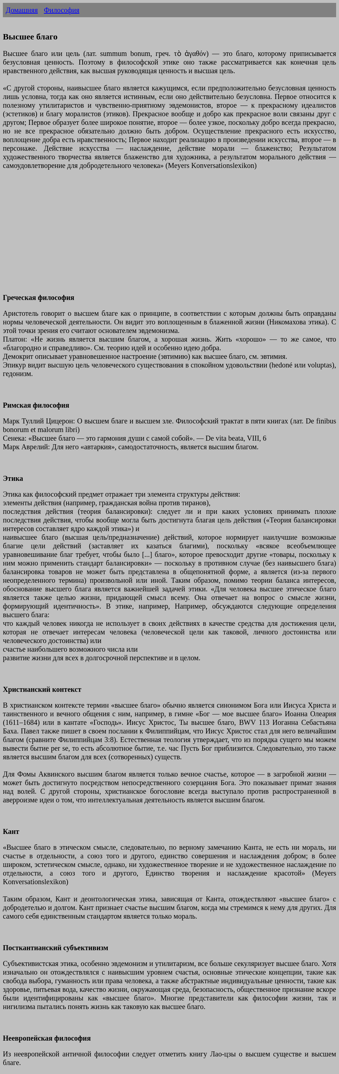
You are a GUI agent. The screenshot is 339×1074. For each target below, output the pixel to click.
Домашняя (22, 10)
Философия (61, 10)
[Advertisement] (169, 236)
